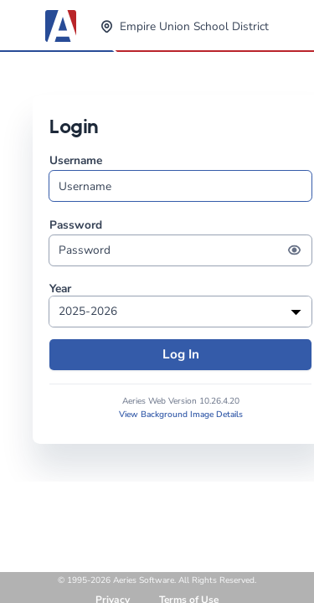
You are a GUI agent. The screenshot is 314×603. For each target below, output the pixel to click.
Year (60, 288)
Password (180, 241)
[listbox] (180, 311)
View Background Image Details (181, 414)
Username (180, 177)
